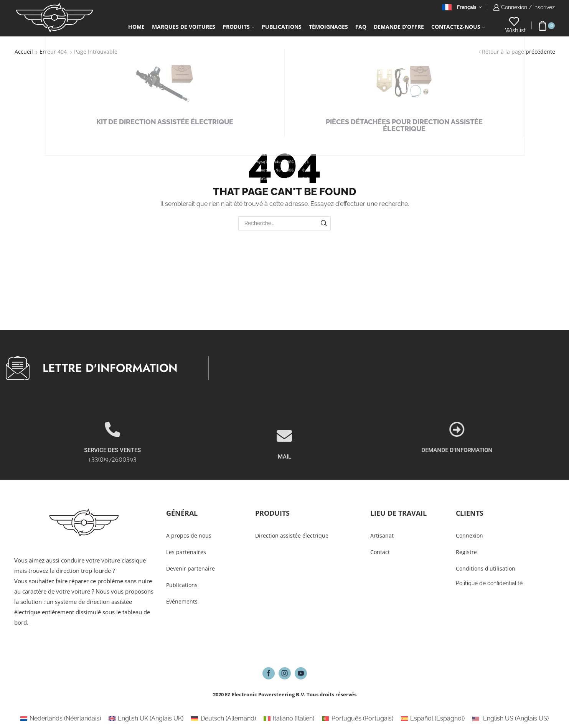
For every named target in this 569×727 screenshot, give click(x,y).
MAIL (284, 476)
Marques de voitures (183, 26)
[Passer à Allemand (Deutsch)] (223, 718)
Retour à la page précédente (518, 51)
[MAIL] (284, 455)
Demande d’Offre (399, 26)
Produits (238, 26)
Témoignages (328, 26)
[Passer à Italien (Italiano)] (289, 718)
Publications (282, 26)
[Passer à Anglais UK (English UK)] (146, 718)
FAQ (360, 26)
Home (136, 26)
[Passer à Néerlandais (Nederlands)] (60, 718)
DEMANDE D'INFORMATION (523, 450)
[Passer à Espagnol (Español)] (432, 718)
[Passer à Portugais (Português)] (357, 718)
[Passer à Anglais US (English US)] (510, 718)
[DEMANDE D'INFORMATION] (523, 429)
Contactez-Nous (458, 26)
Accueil (24, 51)
